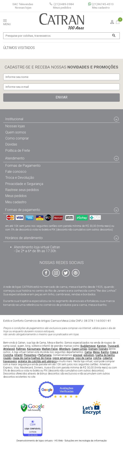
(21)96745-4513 (101, 4)
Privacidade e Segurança (24, 184)
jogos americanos (63, 358)
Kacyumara (34, 348)
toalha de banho (105, 355)
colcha (97, 358)
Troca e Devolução (19, 178)
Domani (93, 348)
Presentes (30, 355)
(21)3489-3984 (64, 4)
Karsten (101, 345)
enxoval (77, 355)
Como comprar (17, 138)
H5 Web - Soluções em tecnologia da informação (62, 440)
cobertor (107, 358)
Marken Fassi (50, 348)
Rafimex (21, 348)
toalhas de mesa (41, 358)
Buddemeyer (88, 345)
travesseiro (10, 361)
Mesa (96, 351)
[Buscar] (114, 36)
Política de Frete (17, 150)
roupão (7, 358)
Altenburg (64, 348)
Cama (88, 351)
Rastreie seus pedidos (22, 190)
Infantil (18, 355)
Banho (105, 351)
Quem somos (15, 132)
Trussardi (113, 345)
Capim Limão (79, 348)
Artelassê (9, 348)
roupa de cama (21, 358)
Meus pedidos (62, 7)
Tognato (103, 348)
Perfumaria (45, 355)
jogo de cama (84, 358)
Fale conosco (15, 172)
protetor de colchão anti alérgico (37, 361)
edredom (89, 355)
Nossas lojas (23, 7)
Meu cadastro (101, 7)
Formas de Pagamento (23, 165)
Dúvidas (11, 144)
